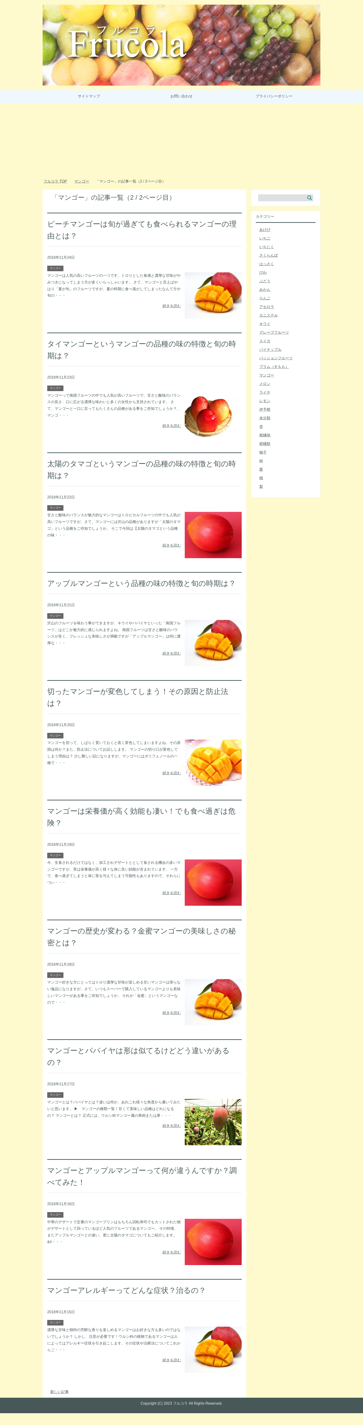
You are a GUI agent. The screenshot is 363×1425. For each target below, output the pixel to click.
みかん (264, 290)
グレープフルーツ (274, 332)
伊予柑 (264, 409)
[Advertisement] (181, 142)
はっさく (266, 264)
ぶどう (264, 281)
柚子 (263, 452)
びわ (263, 272)
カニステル (268, 315)
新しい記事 (59, 1404)
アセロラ (266, 307)
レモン (264, 401)
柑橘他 (264, 435)
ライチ (264, 392)
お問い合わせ (181, 96)
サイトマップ (89, 96)
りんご (264, 298)
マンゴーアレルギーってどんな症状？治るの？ (131, 1301)
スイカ (264, 341)
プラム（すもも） (274, 367)
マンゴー (55, 268)
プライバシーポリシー (274, 96)
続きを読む (172, 306)
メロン (264, 384)
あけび (264, 230)
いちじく (266, 247)
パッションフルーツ (276, 358)
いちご (264, 238)
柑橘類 (264, 444)
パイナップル (270, 350)
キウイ (264, 324)
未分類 (264, 418)
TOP (55, 181)
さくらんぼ (268, 255)
